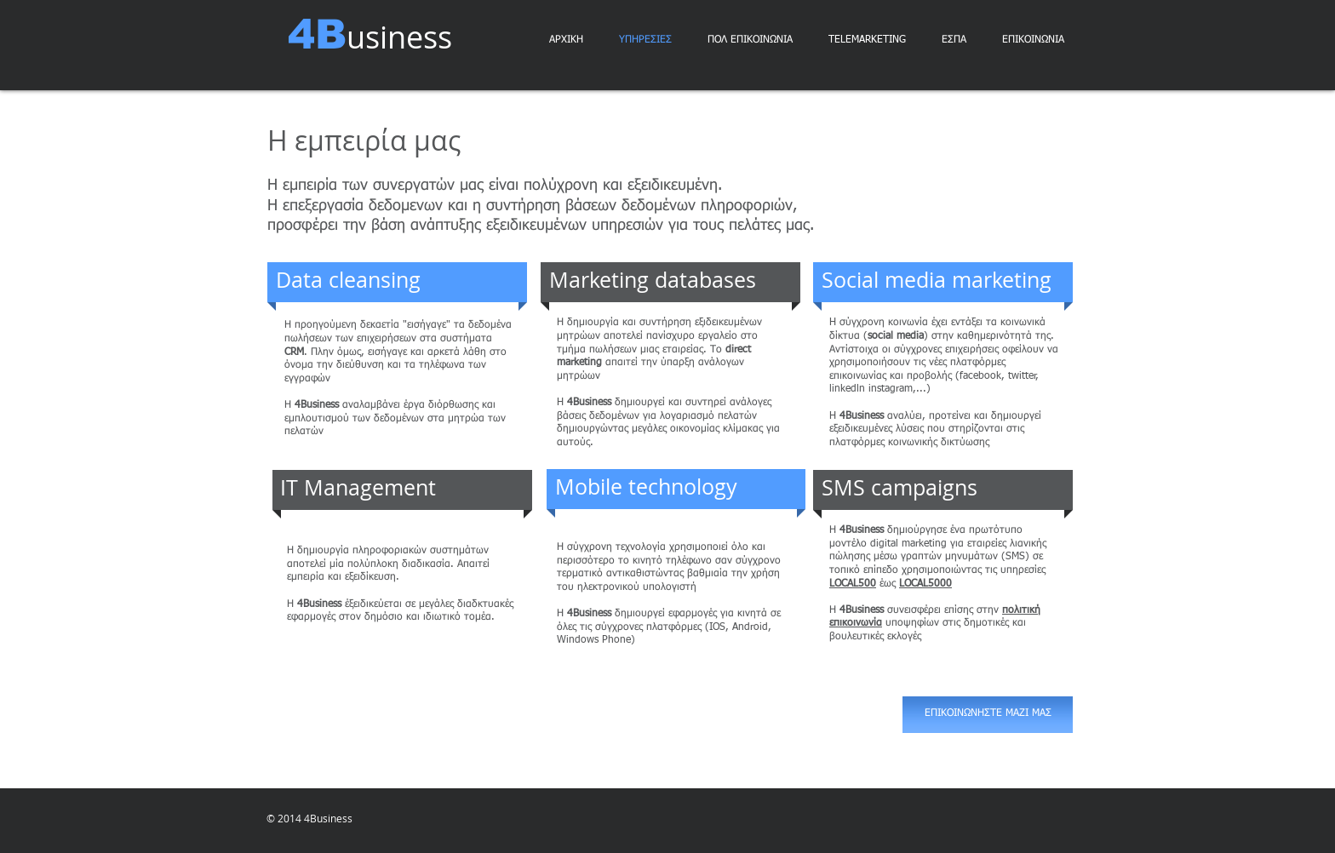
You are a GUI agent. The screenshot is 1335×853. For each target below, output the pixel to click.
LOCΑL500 (852, 584)
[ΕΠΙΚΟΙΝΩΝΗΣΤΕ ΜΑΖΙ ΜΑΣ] (987, 714)
